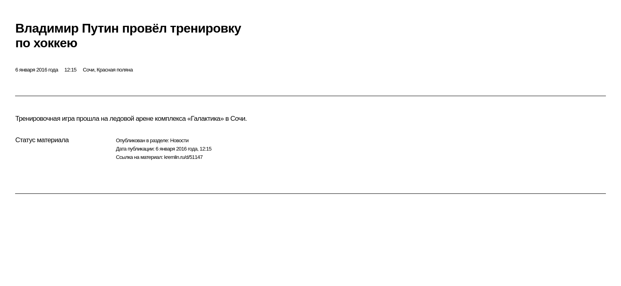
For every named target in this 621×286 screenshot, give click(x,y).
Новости (179, 140)
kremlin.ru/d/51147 (183, 157)
